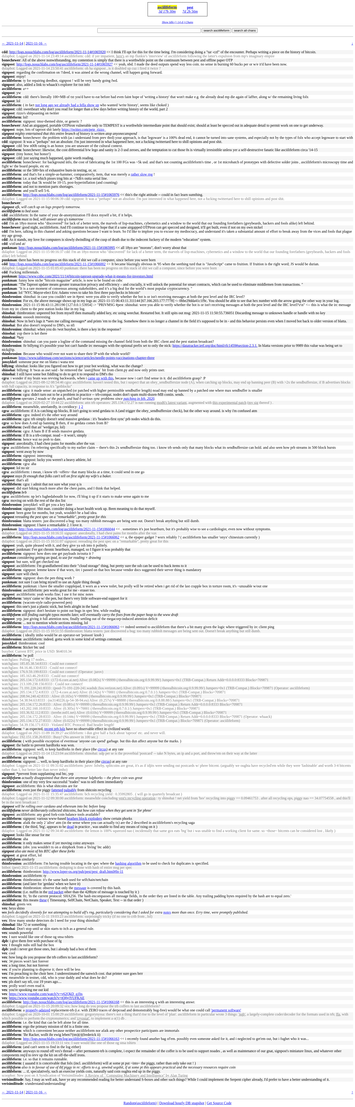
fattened (57, 790)
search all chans (245, 30)
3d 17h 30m (167, 11)
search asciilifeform (216, 30)
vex (4, 908)
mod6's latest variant (172, 403)
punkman (9, 248)
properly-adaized (38, 1010)
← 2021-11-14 (12, 43)
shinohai (8, 313)
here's (120, 56)
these (43, 900)
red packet (55, 892)
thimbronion (11, 297)
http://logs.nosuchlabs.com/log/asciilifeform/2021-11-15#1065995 (67, 248)
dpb (5, 941)
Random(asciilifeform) (140, 1103)
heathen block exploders (84, 818)
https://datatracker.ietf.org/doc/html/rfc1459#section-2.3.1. (215, 345)
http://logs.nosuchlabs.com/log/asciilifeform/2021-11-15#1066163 (71, 1039)
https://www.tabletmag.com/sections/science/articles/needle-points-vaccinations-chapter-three (86, 358)
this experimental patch (229, 403)
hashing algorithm (128, 863)
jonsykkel (9, 362)
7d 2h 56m (190, 11)
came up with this (100, 378)
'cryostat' (83, 1018)
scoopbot (8, 1075)
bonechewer (11, 60)
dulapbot (8, 56)
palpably (70, 790)
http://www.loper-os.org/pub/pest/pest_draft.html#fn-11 (83, 871)
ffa (338, 1014)
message (80, 888)
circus (102, 749)
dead (70, 827)
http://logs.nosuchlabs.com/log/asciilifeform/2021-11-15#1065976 (71, 195)
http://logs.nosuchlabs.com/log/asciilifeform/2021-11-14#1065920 (57, 52)
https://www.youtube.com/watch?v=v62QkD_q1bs (46, 994)
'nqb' (242, 1014)
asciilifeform (167, 7)
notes (167, 912)
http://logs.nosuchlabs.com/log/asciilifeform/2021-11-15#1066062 (71, 537)
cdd (4, 52)
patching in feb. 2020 (139, 398)
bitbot (6, 867)
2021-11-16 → (36, 43)
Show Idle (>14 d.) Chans (177, 22)
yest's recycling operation (137, 798)
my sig (253, 403)
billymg (8, 366)
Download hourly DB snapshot (181, 1103)
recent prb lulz (54, 729)
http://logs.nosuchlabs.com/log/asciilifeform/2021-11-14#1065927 (64, 64)
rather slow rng (142, 174)
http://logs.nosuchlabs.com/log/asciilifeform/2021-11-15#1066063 (71, 627)
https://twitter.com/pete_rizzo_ (84, 129)
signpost (8, 64)
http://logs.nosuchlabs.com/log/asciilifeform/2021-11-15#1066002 (57, 264)
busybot (7, 651)
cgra (5, 378)
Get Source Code (219, 1103)
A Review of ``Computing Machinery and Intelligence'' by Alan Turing (136, 1075)
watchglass (10, 659)
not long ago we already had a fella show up (67, 105)
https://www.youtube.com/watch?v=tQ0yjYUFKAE (46, 998)
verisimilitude (12, 1079)
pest (190, 7)
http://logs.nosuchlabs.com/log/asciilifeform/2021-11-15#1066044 (67, 529)
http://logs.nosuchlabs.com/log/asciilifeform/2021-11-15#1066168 (71, 1002)
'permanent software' (226, 1010)
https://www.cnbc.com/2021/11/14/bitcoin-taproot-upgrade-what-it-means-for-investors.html (86, 276)
